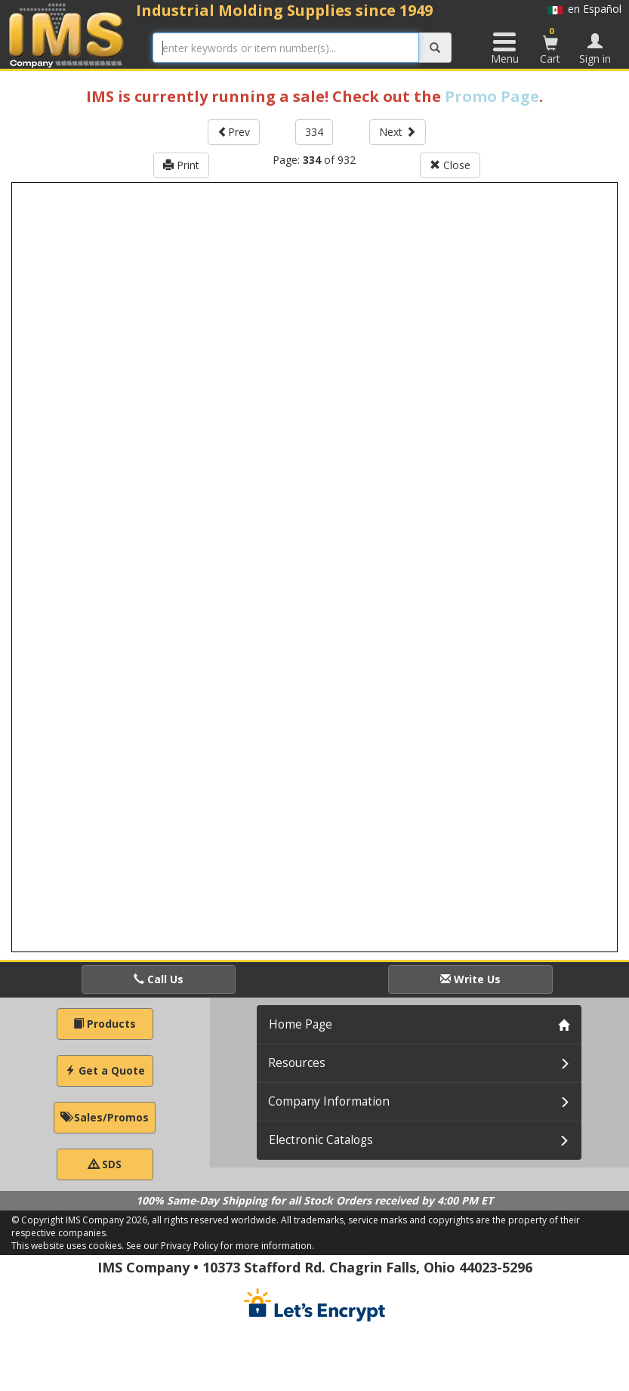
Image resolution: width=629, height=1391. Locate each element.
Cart (550, 45)
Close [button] (450, 165)
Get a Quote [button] (105, 1070)
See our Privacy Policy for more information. (220, 1245)
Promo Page (492, 96)
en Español (584, 9)
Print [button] (181, 165)
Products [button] (104, 1023)
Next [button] (397, 132)
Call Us (158, 979)
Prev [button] (233, 132)
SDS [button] (105, 1164)
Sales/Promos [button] (104, 1117)
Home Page (300, 1024)
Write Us (470, 979)
